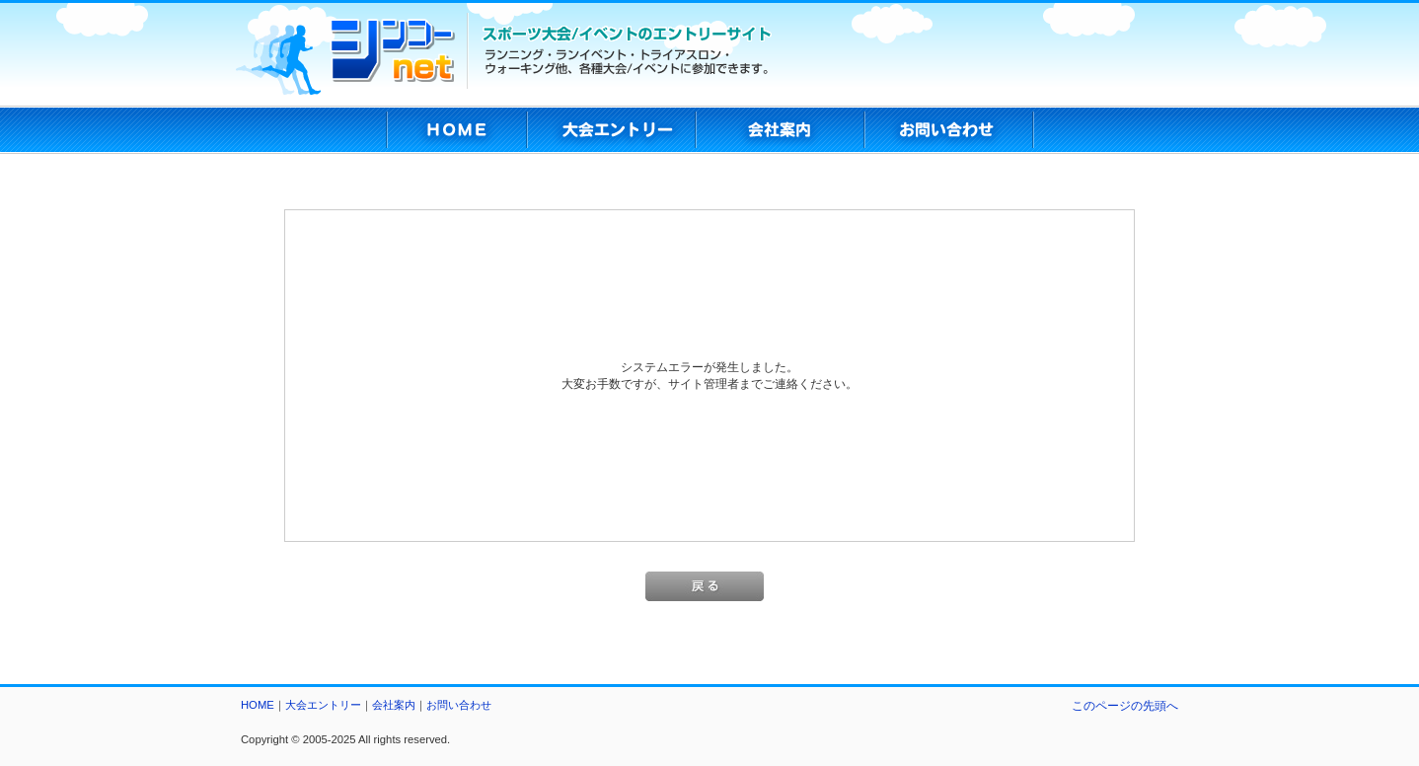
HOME (257, 705)
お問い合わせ (458, 705)
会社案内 (393, 705)
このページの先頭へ (1125, 705)
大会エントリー (323, 705)
